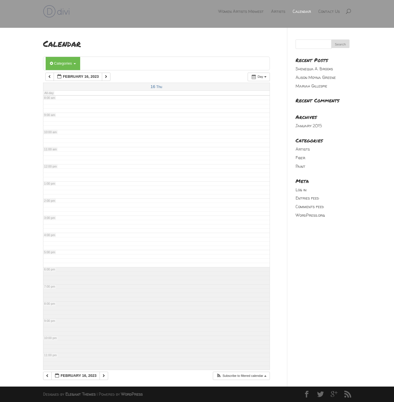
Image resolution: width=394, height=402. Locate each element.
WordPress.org (310, 215)
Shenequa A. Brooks (314, 68)
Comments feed (310, 206)
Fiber (300, 157)
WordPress (132, 394)
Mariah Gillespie (311, 86)
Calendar (302, 11)
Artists (278, 11)
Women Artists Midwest (241, 11)
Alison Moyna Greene (316, 77)
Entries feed (307, 198)
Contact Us (329, 11)
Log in (301, 189)
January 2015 (309, 125)
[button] (241, 376)
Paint (300, 166)
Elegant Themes (80, 394)
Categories (63, 63)
